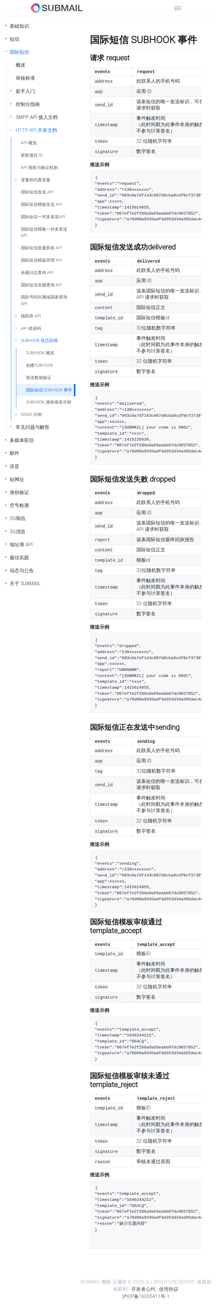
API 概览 (29, 142)
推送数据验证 (38, 377)
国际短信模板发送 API (41, 204)
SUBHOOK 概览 (40, 353)
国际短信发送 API (37, 192)
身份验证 (19, 492)
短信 (14, 39)
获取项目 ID (32, 155)
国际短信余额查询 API (41, 285)
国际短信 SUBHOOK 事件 (49, 390)
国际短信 (19, 52)
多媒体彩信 (22, 440)
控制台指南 (28, 104)
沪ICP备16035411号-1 (146, 1296)
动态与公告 (22, 570)
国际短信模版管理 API (41, 260)
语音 (14, 466)
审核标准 (25, 78)
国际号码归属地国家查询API (44, 300)
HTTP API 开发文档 (36, 130)
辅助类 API (31, 316)
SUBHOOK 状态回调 (39, 340)
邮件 (14, 453)
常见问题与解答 (32, 427)
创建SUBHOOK (39, 365)
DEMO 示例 (31, 414)
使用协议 (168, 1289)
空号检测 (19, 505)
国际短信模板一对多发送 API (44, 232)
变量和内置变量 (35, 180)
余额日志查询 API (37, 272)
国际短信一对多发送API (43, 216)
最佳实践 (19, 557)
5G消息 (17, 531)
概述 (20, 65)
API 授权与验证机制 (39, 167)
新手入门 (25, 91)
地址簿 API (21, 544)
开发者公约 (143, 1289)
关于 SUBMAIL (25, 583)
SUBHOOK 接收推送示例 (48, 402)
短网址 (17, 479)
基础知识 (19, 26)
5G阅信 (17, 518)
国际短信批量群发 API (41, 247)
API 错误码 (31, 328)
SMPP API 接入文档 (37, 117)
